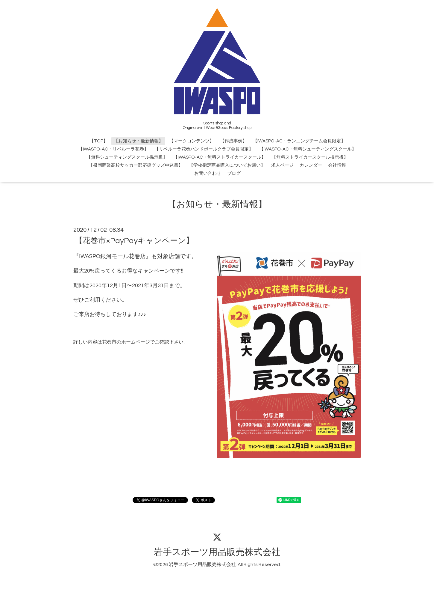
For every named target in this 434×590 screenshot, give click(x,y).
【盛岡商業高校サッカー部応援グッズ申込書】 (136, 165)
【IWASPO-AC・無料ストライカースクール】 (219, 157)
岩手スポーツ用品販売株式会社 (217, 552)
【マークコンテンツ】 (191, 141)
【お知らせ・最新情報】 (138, 141)
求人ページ (282, 165)
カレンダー (311, 165)
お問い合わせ (207, 173)
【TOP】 (98, 141)
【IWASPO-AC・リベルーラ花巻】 (113, 149)
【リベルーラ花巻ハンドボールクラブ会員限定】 (203, 149)
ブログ (234, 173)
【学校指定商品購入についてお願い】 (227, 165)
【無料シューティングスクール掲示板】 (127, 157)
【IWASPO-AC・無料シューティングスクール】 (307, 149)
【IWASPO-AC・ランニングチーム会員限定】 (299, 141)
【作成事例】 (233, 141)
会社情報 (337, 165)
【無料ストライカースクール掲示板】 (310, 157)
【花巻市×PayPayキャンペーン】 (134, 240)
